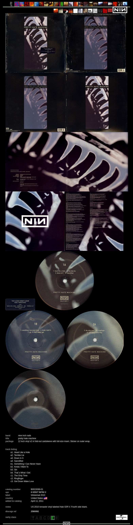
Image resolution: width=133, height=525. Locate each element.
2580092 (35, 511)
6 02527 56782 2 (38, 492)
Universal (35, 495)
